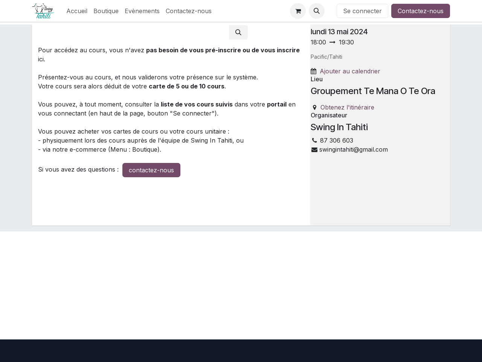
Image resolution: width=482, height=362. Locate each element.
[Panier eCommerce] (298, 11)
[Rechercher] (238, 32)
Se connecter (362, 11)
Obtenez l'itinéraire (347, 107)
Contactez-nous (421, 11)
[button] (317, 11)
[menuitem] (76, 10)
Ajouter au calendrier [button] (350, 71)
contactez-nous (151, 170)
